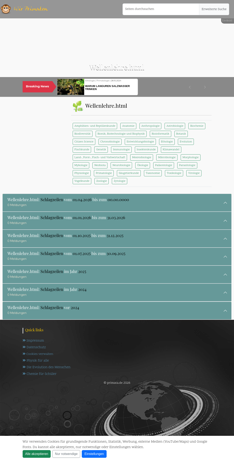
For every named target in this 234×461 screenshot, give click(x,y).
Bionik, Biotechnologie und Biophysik (121, 134)
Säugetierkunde (129, 173)
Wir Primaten (31, 9)
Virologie (193, 173)
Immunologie (121, 150)
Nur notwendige (66, 454)
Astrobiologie (174, 126)
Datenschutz (34, 347)
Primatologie (104, 173)
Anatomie (128, 126)
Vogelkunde (82, 181)
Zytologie (119, 181)
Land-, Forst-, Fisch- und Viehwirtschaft (100, 157)
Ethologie (167, 142)
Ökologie (142, 165)
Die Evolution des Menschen (46, 367)
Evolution (186, 142)
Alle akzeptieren (36, 454)
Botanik (181, 134)
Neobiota (100, 165)
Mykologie (81, 165)
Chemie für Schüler (40, 374)
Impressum (33, 340)
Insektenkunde (146, 150)
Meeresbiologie (141, 157)
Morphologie (191, 157)
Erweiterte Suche (214, 9)
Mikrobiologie (167, 157)
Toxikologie (174, 173)
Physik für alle (36, 360)
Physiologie (82, 173)
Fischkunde (82, 150)
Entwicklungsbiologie (140, 142)
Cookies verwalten (38, 354)
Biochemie (196, 126)
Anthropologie (150, 126)
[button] (190, 87)
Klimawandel (171, 150)
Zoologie (101, 181)
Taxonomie (153, 173)
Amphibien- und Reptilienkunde (95, 126)
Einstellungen (94, 454)
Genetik (101, 150)
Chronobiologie (110, 142)
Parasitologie (187, 165)
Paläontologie (163, 165)
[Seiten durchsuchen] (161, 9)
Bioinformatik (160, 134)
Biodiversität (83, 134)
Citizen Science (84, 142)
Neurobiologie (121, 165)
